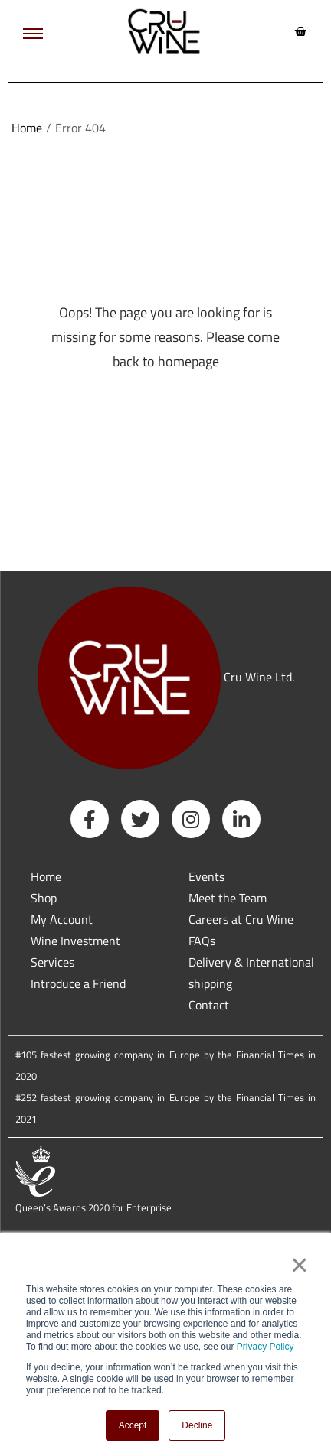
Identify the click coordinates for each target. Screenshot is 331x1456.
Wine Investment (75, 940)
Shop (44, 898)
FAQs (201, 940)
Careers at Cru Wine (240, 919)
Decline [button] (197, 1425)
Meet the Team (227, 898)
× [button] (298, 1265)
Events (206, 876)
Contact (208, 1005)
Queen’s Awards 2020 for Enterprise (93, 1207)
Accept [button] (133, 1425)
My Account (62, 919)
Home (26, 128)
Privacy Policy (265, 1346)
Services (52, 962)
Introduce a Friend (78, 983)
